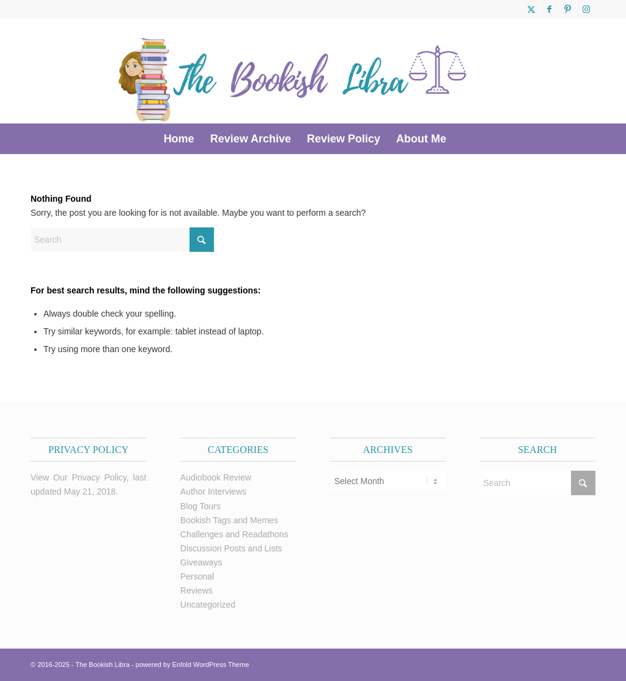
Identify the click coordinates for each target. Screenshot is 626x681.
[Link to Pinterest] (567, 9)
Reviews (196, 590)
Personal (197, 576)
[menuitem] (179, 138)
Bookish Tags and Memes (229, 520)
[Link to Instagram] (586, 9)
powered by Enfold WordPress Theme (192, 664)
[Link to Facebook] (549, 9)
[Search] (462, 138)
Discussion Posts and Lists (231, 548)
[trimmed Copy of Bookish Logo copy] (293, 70)
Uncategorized (207, 604)
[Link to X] (531, 9)
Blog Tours (200, 506)
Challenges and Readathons (234, 534)
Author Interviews (213, 491)
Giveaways (201, 562)
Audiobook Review (215, 477)
